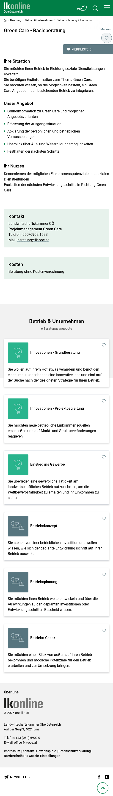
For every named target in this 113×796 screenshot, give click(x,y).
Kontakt (28, 751)
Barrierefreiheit (15, 756)
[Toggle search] (95, 8)
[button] (107, 7)
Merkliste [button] (80, 49)
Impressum (12, 751)
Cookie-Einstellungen (44, 756)
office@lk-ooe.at (25, 742)
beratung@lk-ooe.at (33, 240)
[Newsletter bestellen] (17, 777)
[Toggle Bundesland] (82, 8)
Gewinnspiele (46, 751)
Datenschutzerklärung (74, 751)
